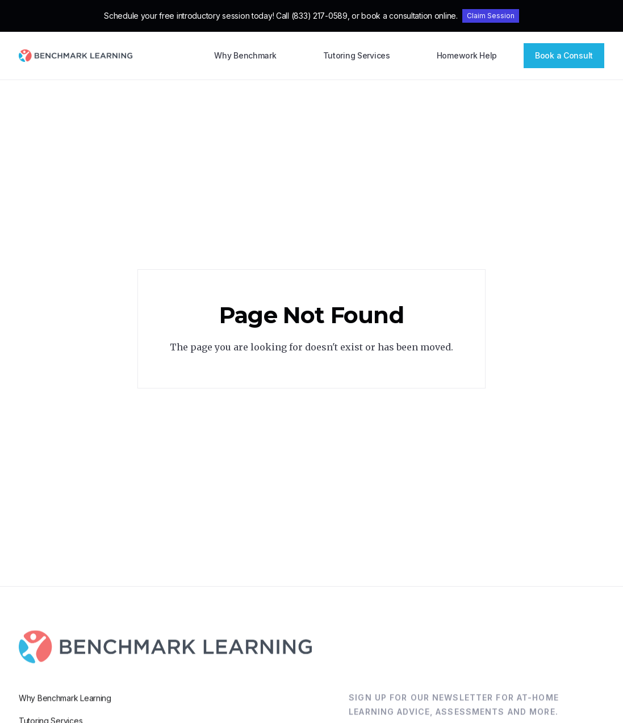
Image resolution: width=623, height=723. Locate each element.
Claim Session (491, 15)
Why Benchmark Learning (65, 710)
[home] (75, 55)
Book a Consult (564, 55)
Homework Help (467, 55)
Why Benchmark (245, 55)
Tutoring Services (356, 55)
